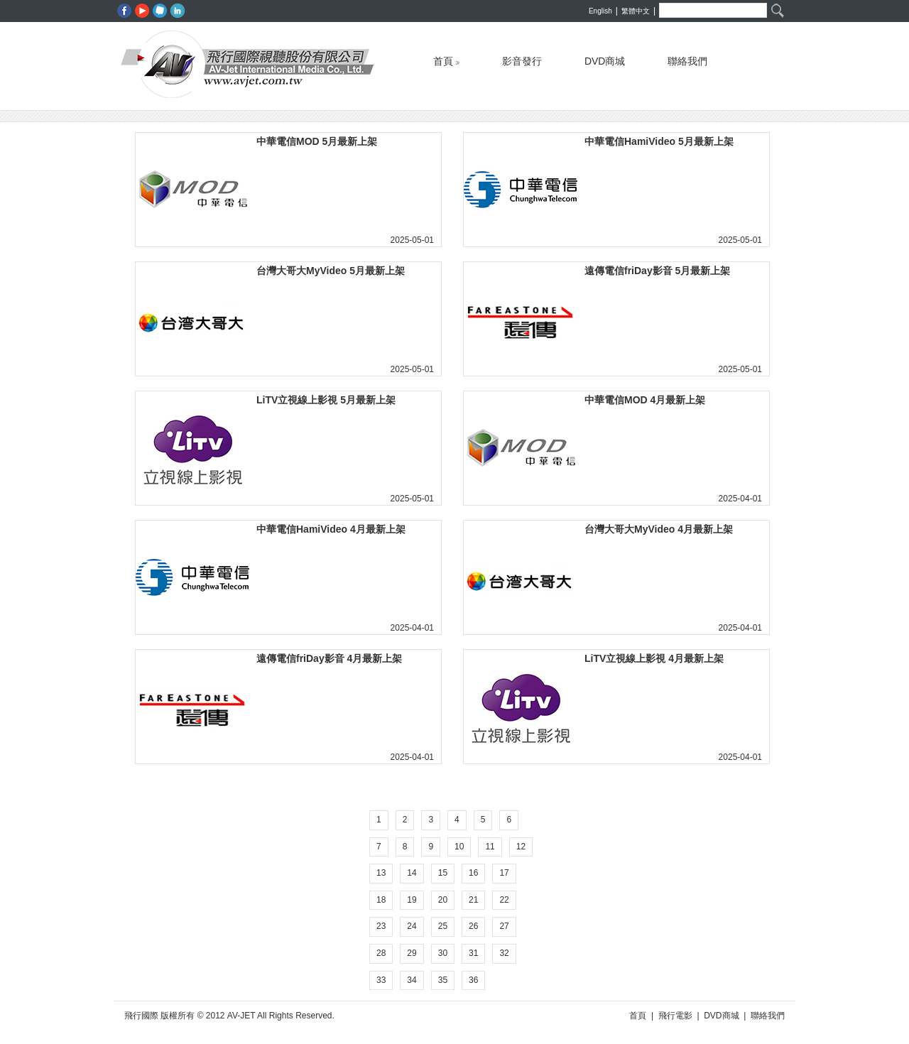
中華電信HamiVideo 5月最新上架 (659, 141)
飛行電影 (675, 1016)
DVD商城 (605, 57)
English (600, 11)
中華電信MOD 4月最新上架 (644, 400)
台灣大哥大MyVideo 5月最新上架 (330, 270)
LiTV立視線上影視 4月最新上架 (654, 658)
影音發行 (522, 57)
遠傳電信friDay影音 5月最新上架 (657, 270)
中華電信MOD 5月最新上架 (316, 141)
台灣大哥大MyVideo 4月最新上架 (658, 529)
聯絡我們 (687, 57)
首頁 (446, 57)
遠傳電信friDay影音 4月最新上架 (329, 658)
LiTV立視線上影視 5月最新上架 (326, 400)
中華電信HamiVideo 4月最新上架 (330, 529)
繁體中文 (635, 11)
